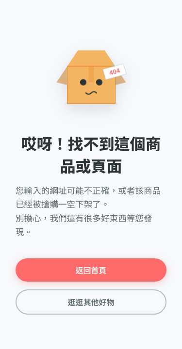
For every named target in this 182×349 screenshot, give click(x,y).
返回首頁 (90, 270)
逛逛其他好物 (90, 302)
